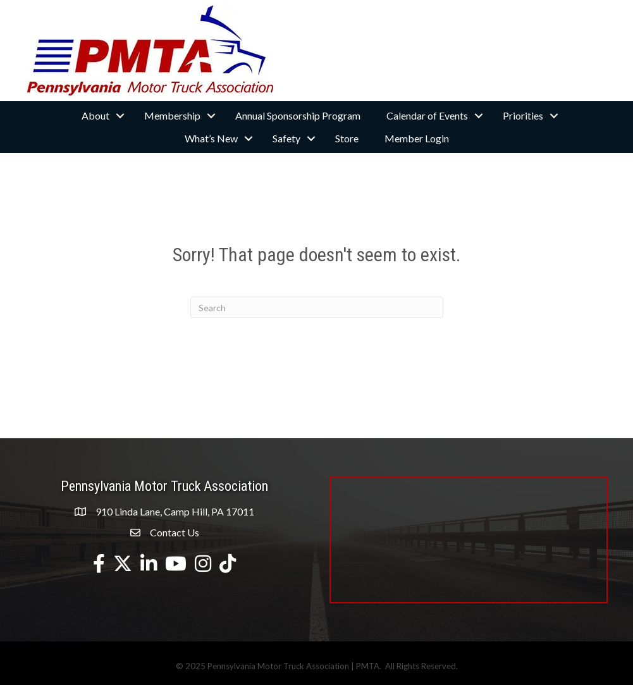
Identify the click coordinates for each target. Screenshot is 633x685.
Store (347, 138)
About (95, 115)
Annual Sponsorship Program (297, 115)
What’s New (211, 138)
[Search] (316, 307)
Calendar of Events (427, 115)
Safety (286, 138)
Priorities (523, 115)
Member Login (416, 138)
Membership (172, 115)
